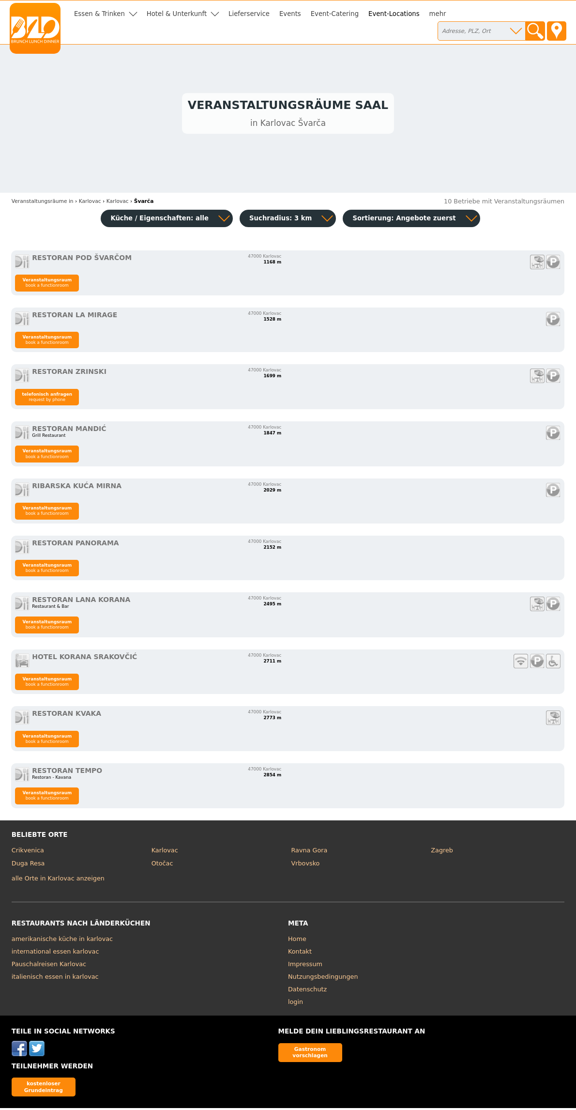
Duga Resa (28, 865)
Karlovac (165, 852)
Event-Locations (394, 13)
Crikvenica (28, 852)
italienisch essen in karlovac (55, 978)
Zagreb (442, 852)
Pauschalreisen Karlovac (49, 966)
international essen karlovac (55, 953)
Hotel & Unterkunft (177, 13)
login (295, 1003)
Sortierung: (403, 220)
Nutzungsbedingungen (323, 978)
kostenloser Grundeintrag (43, 1088)
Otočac (162, 865)
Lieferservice (249, 13)
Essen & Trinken (99, 13)
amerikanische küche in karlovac (62, 940)
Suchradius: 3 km (280, 220)
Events (290, 13)
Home (297, 940)
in (43, 203)
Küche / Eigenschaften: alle (159, 220)
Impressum (305, 966)
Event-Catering (335, 13)
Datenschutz (307, 991)
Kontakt (300, 953)
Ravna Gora (309, 852)
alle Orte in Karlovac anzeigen (58, 880)
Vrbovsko (305, 865)
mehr (437, 13)
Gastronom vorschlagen (310, 1054)
